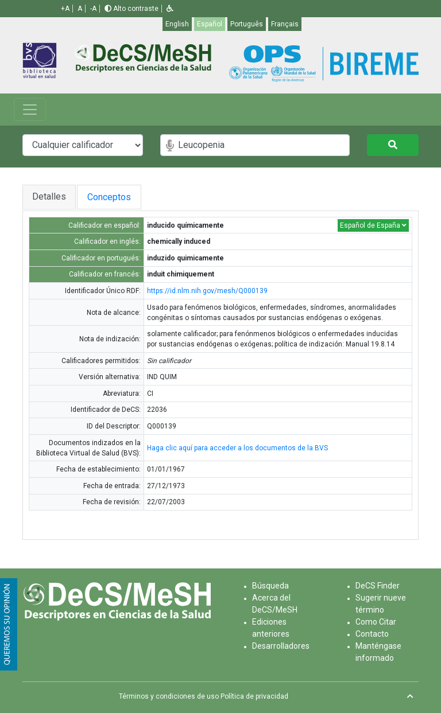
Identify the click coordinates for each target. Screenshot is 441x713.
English (177, 24)
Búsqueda (270, 585)
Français (285, 24)
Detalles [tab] (49, 196)
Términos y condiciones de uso (169, 696)
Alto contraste (131, 9)
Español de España (373, 225)
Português (246, 24)
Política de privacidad (254, 696)
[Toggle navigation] (30, 109)
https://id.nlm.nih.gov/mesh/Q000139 (207, 291)
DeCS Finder (377, 585)
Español (209, 24)
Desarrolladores (281, 645)
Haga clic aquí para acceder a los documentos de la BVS (237, 448)
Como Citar (375, 621)
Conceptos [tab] (120, 197)
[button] (170, 9)
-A (93, 9)
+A (65, 9)
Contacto (372, 633)
